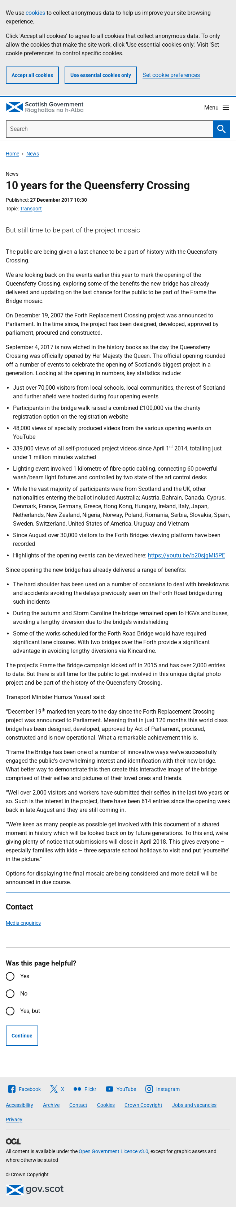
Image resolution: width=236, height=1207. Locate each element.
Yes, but (30, 1010)
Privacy (14, 1119)
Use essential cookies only (100, 75)
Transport (31, 208)
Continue (22, 1036)
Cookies (106, 1105)
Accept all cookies (32, 75)
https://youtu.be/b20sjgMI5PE (186, 555)
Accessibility (19, 1105)
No (23, 993)
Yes (24, 976)
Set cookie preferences (171, 75)
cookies (35, 12)
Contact (78, 1105)
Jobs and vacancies (194, 1105)
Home (12, 154)
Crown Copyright (143, 1105)
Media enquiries (23, 923)
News (32, 154)
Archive (51, 1105)
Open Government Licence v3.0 (113, 1151)
